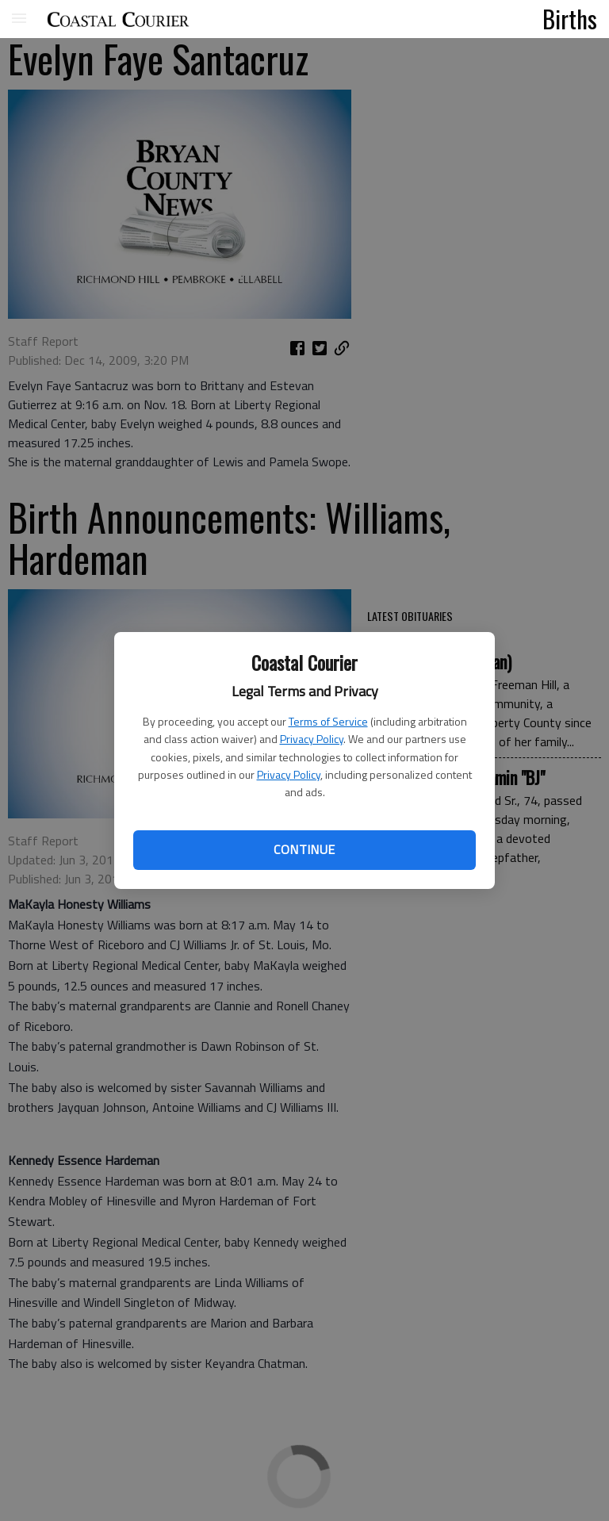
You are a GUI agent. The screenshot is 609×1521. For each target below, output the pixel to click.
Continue (304, 849)
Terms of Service (328, 721)
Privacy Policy (311, 738)
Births (569, 18)
